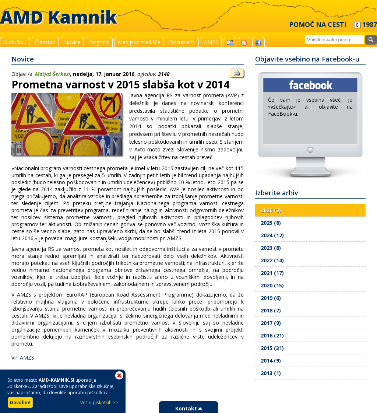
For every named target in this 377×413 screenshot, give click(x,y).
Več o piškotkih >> (99, 402)
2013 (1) (271, 373)
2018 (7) (271, 310)
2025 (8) (271, 222)
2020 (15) (272, 285)
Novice (72, 42)
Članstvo (45, 42)
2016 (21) (272, 335)
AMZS (211, 42)
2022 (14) (272, 260)
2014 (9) (271, 360)
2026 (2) (271, 210)
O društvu (15, 42)
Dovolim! (20, 402)
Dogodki (99, 42)
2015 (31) (272, 347)
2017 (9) (271, 322)
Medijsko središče (139, 42)
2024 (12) (272, 235)
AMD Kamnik (58, 17)
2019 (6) (271, 297)
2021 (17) (272, 272)
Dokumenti (182, 42)
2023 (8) (271, 247)
